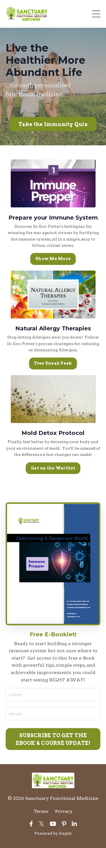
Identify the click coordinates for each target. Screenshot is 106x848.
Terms (41, 811)
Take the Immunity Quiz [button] (53, 124)
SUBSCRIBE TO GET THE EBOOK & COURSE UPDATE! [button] (53, 739)
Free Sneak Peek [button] (53, 363)
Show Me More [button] (53, 258)
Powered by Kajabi (53, 833)
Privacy (64, 811)
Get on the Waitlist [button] (53, 468)
